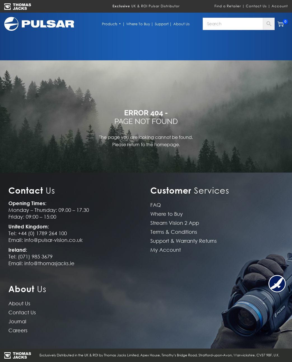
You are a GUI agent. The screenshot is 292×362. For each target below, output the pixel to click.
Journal (17, 321)
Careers (17, 330)
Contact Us (256, 6)
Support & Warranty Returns (183, 240)
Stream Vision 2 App (174, 222)
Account (280, 6)
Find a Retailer (227, 6)
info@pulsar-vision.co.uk (53, 240)
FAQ (155, 205)
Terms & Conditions (173, 231)
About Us (181, 23)
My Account (165, 249)
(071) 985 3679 (35, 256)
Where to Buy (138, 23)
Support (162, 23)
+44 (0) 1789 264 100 (42, 233)
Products (112, 24)
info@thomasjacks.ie (49, 263)
